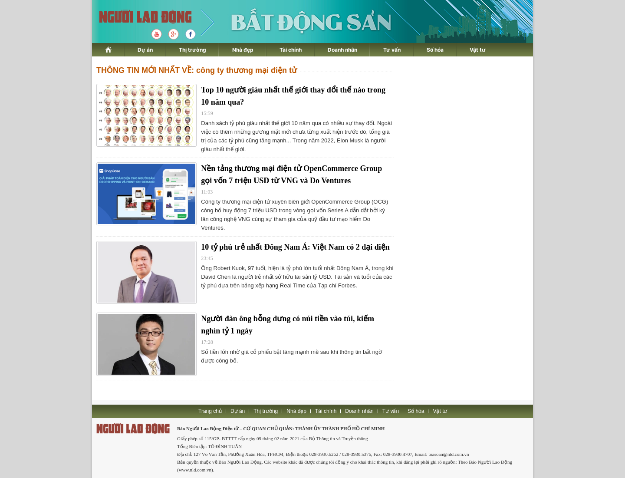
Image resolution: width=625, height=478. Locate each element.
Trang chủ (210, 411)
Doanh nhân (342, 49)
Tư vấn (392, 49)
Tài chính (291, 49)
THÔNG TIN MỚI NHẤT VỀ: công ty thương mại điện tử (196, 70)
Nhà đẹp (242, 49)
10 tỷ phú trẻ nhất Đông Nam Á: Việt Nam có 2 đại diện (295, 247)
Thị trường (192, 49)
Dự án (145, 49)
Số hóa (435, 49)
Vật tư (478, 49)
